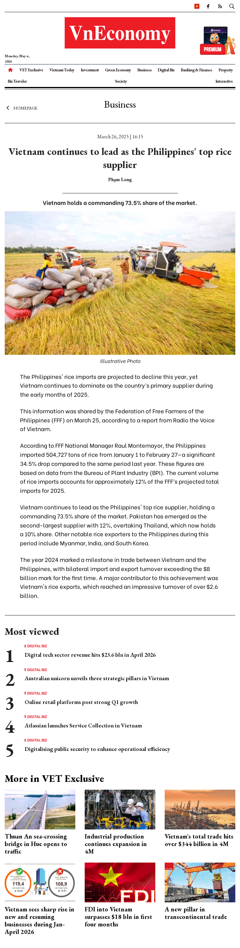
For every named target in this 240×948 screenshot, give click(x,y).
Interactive (224, 81)
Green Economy (118, 70)
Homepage (21, 108)
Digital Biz (166, 70)
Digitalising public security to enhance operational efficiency (97, 748)
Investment (90, 70)
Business (144, 70)
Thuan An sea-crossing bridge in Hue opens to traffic (36, 843)
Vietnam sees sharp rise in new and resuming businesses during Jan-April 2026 (39, 920)
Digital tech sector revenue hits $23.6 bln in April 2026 (90, 654)
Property (225, 70)
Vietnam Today (61, 70)
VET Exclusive (31, 70)
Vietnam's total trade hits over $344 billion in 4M (199, 840)
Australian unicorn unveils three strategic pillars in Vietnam (97, 678)
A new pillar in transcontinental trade (196, 913)
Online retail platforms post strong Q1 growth (81, 702)
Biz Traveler (17, 81)
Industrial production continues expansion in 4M (116, 843)
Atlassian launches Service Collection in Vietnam (83, 725)
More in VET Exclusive (54, 778)
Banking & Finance (196, 70)
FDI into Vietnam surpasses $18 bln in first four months (118, 916)
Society (121, 81)
